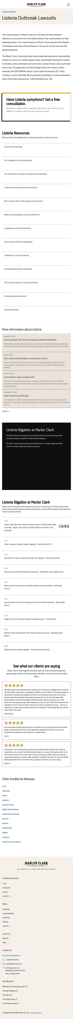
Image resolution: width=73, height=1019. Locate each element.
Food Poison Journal (9, 1003)
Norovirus (5, 819)
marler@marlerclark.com (14, 964)
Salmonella (6, 791)
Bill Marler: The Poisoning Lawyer (14, 987)
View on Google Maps (12, 973)
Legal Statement (36, 1013)
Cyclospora (6, 837)
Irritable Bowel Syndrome (10, 814)
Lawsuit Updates (8, 913)
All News (5, 922)
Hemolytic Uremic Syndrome (11, 842)
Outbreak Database (9, 991)
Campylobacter (7, 828)
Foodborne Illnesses (9, 12)
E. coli (4, 786)
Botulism (5, 823)
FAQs (4, 942)
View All (5, 896)
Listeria (4, 795)
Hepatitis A (6, 800)
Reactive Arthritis (8, 805)
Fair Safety (6, 995)
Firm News (6, 918)
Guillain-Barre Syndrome (10, 809)
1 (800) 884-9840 (12, 960)
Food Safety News (9, 999)
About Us (6, 938)
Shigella (5, 833)
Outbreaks (6, 909)
